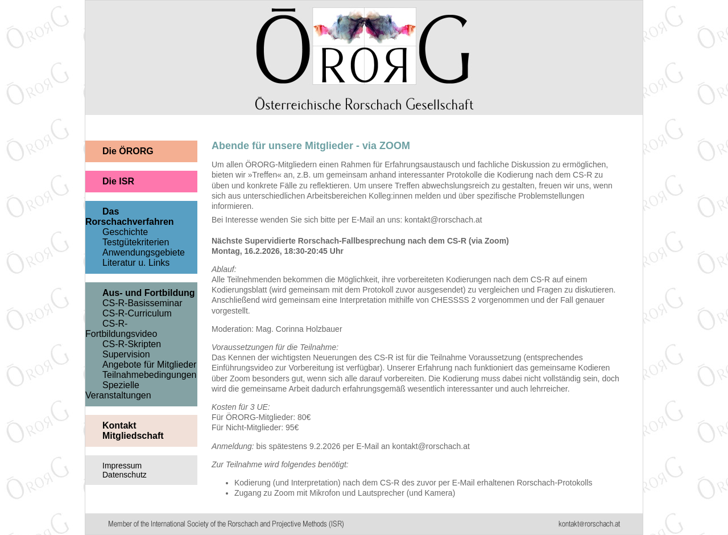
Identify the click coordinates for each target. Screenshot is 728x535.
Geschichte (125, 232)
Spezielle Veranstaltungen (118, 390)
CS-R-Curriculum (137, 313)
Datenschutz (124, 474)
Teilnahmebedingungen (149, 375)
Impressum (122, 465)
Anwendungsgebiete (143, 252)
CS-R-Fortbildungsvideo (121, 329)
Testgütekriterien (135, 242)
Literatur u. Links (135, 263)
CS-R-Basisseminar (142, 303)
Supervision (126, 354)
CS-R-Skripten (131, 344)
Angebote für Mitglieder (149, 364)
